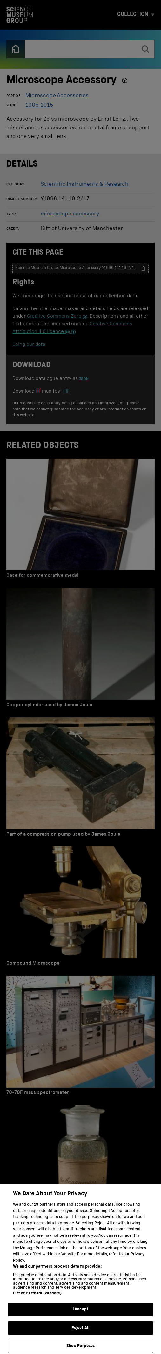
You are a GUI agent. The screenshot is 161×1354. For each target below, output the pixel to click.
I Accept (80, 1317)
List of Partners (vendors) (37, 1301)
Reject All (80, 1335)
